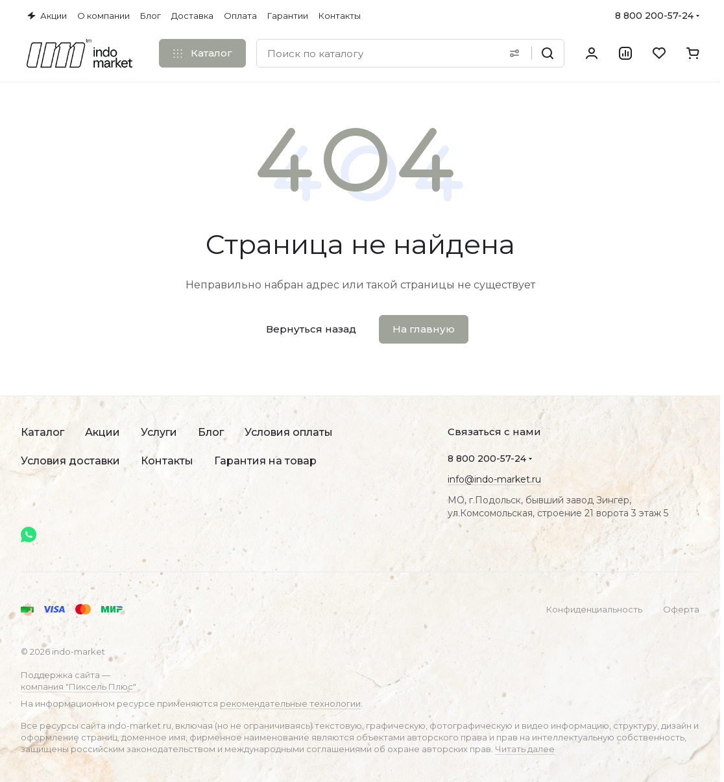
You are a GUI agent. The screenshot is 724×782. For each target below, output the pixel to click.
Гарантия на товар (265, 461)
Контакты (167, 461)
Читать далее (525, 749)
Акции (102, 432)
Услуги (159, 432)
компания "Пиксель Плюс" (78, 686)
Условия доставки (70, 461)
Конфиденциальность (594, 609)
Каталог (42, 432)
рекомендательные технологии (290, 703)
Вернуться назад (311, 329)
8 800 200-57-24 (654, 15)
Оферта (681, 609)
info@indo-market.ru (494, 479)
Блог (211, 432)
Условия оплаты (289, 432)
